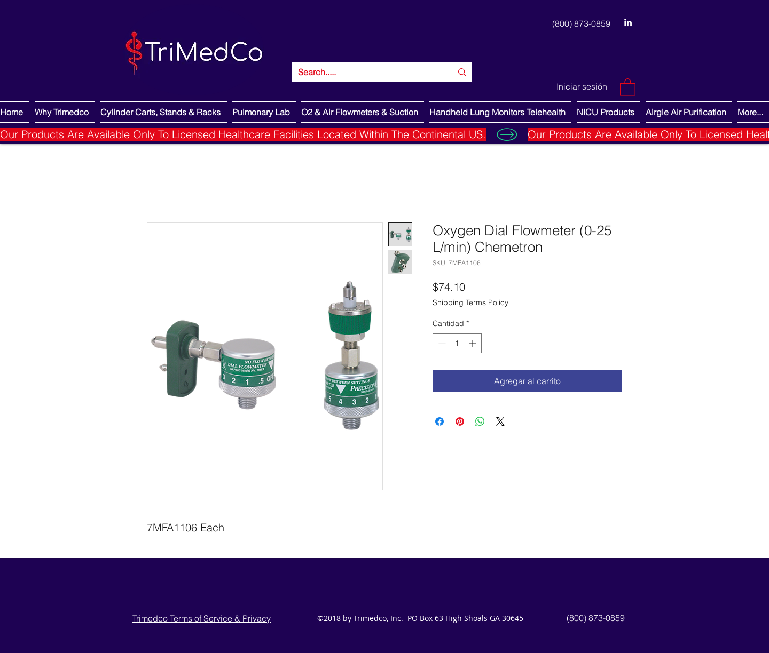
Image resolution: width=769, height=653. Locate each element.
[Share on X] (500, 421)
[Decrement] (441, 343)
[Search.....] (367, 72)
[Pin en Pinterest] (459, 421)
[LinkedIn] (628, 22)
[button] (627, 86)
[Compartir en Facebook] (439, 421)
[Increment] (473, 343)
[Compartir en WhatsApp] (480, 421)
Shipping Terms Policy (470, 302)
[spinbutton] (457, 343)
